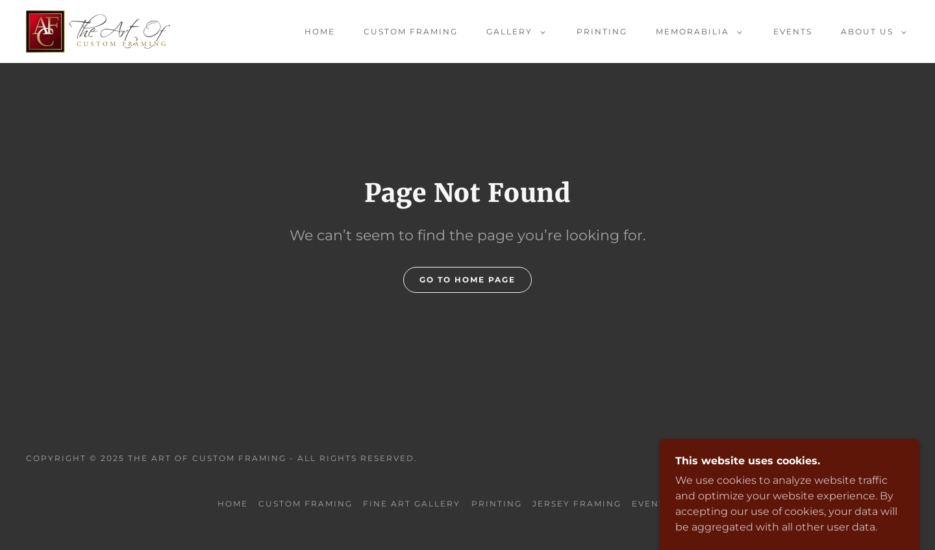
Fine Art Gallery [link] (411, 503)
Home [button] (233, 503)
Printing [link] (602, 31)
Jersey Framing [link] (576, 503)
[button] (513, 32)
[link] (98, 31)
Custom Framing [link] (411, 31)
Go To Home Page (467, 279)
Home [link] (320, 31)
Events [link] (792, 31)
